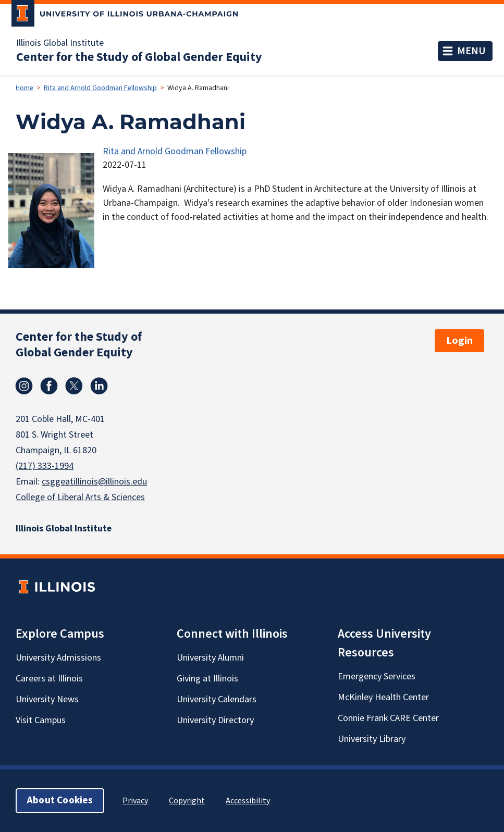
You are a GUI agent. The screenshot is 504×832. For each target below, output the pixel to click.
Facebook (49, 386)
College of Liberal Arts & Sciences (80, 497)
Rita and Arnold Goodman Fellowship (100, 88)
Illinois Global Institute (60, 43)
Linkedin (99, 386)
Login (459, 340)
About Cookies (60, 800)
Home (24, 88)
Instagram (24, 386)
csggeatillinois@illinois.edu (94, 481)
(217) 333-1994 (44, 466)
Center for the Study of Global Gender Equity (139, 57)
